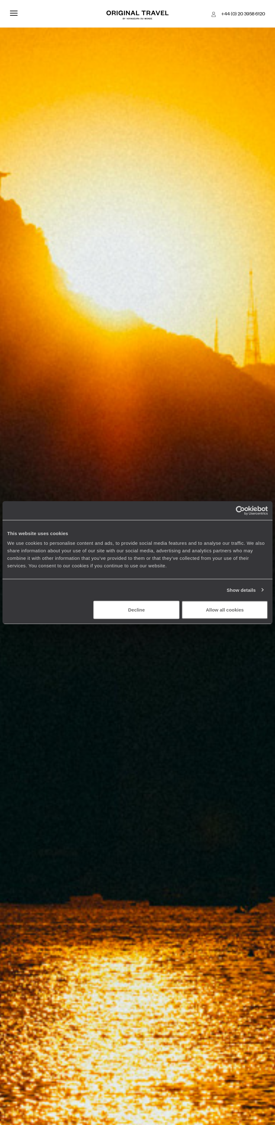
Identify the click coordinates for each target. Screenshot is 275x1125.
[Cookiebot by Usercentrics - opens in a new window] (240, 510)
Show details (241, 589)
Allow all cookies (225, 609)
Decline (136, 609)
